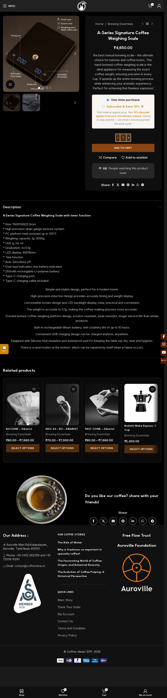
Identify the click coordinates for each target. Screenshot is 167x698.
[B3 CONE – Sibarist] (22, 404)
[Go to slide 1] (39, 88)
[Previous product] (142, 24)
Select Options (22, 448)
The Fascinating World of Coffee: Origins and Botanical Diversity (80, 562)
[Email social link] (122, 185)
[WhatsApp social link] (137, 185)
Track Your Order (69, 607)
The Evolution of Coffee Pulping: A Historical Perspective (81, 574)
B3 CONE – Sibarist (19, 429)
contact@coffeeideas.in (30, 566)
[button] (7, 54)
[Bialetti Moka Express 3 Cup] (141, 403)
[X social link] (117, 185)
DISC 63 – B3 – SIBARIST (62, 429)
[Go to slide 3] (47, 88)
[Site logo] (81, 5)
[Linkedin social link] (132, 185)
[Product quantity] (123, 138)
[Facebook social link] (112, 185)
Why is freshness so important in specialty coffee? (80, 551)
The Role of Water (70, 542)
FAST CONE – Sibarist (99, 429)
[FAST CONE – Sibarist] (101, 404)
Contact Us (65, 621)
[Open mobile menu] (9, 6)
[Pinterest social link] (127, 185)
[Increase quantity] (128, 138)
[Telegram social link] (142, 185)
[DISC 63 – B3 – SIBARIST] (62, 404)
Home (99, 24)
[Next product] (152, 24)
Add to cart (123, 147)
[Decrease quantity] (117, 138)
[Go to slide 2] (43, 88)
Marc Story (65, 600)
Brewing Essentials (120, 24)
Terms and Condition (71, 628)
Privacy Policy (67, 635)
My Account (66, 614)
